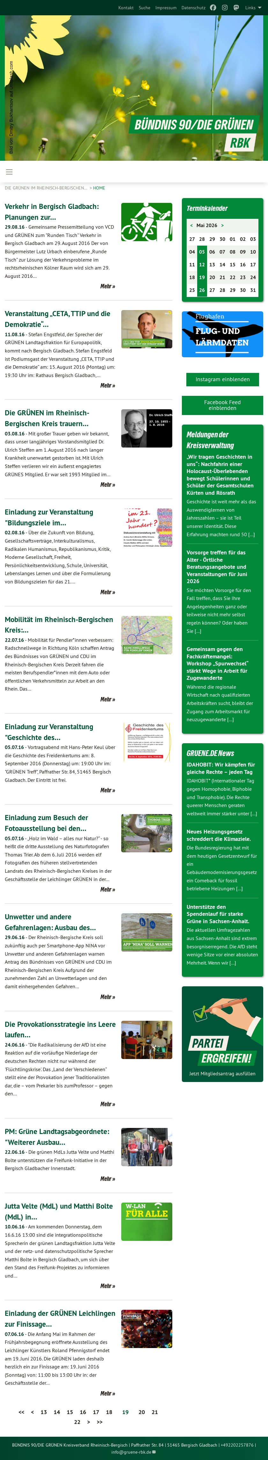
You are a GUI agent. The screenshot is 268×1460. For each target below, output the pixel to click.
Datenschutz (193, 8)
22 (77, 1421)
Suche (144, 8)
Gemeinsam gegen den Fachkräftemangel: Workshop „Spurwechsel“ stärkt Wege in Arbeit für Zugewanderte (217, 663)
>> (99, 1421)
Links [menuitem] (250, 8)
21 (155, 1411)
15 (70, 1411)
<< (21, 1411)
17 (96, 1411)
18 (109, 1411)
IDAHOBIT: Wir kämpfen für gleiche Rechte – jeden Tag (221, 768)
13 (44, 1411)
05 (202, 251)
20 (141, 1411)
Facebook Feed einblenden (222, 404)
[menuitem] (126, 7)
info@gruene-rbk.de (131, 1452)
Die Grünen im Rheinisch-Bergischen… (46, 188)
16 (83, 1411)
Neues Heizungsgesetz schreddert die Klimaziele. (219, 835)
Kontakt (126, 8)
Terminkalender (209, 208)
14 (57, 1411)
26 (202, 290)
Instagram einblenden (223, 379)
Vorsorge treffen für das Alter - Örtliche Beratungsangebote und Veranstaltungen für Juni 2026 (217, 567)
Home (99, 188)
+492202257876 (237, 1444)
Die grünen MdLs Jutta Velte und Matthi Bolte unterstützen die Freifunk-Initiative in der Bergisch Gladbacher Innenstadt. (59, 1159)
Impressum (165, 8)
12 (202, 264)
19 (202, 277)
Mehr (105, 286)
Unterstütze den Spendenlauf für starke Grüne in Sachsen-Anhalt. (218, 914)
